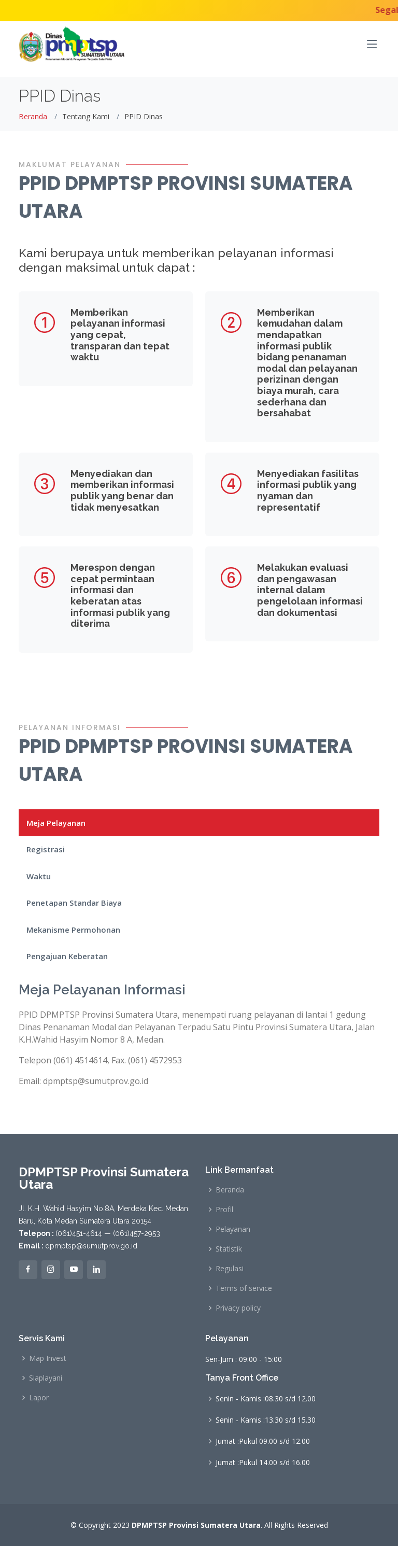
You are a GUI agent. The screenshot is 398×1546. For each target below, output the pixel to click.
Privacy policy (238, 1308)
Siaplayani (45, 1378)
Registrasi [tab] (45, 849)
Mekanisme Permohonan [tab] (73, 929)
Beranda (33, 116)
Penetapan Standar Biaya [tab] (74, 902)
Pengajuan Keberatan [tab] (67, 956)
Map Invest (47, 1358)
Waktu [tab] (38, 876)
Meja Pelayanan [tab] (56, 823)
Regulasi (230, 1268)
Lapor (39, 1397)
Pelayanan (233, 1229)
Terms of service (244, 1288)
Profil (224, 1209)
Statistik (229, 1249)
